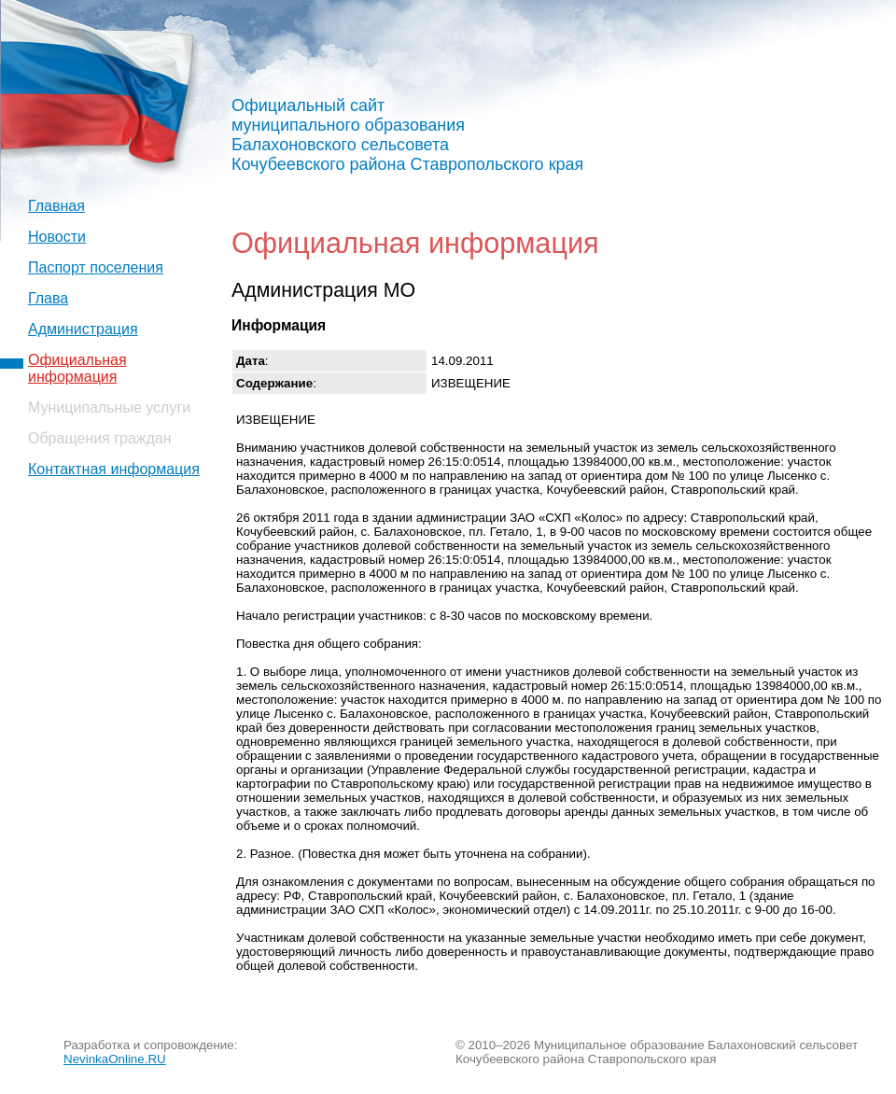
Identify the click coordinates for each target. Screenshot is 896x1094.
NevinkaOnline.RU (114, 1059)
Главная (56, 206)
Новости (57, 237)
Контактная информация (114, 469)
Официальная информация (77, 368)
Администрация (83, 329)
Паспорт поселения (95, 267)
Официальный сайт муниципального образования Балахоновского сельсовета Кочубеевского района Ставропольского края (407, 135)
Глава (48, 298)
